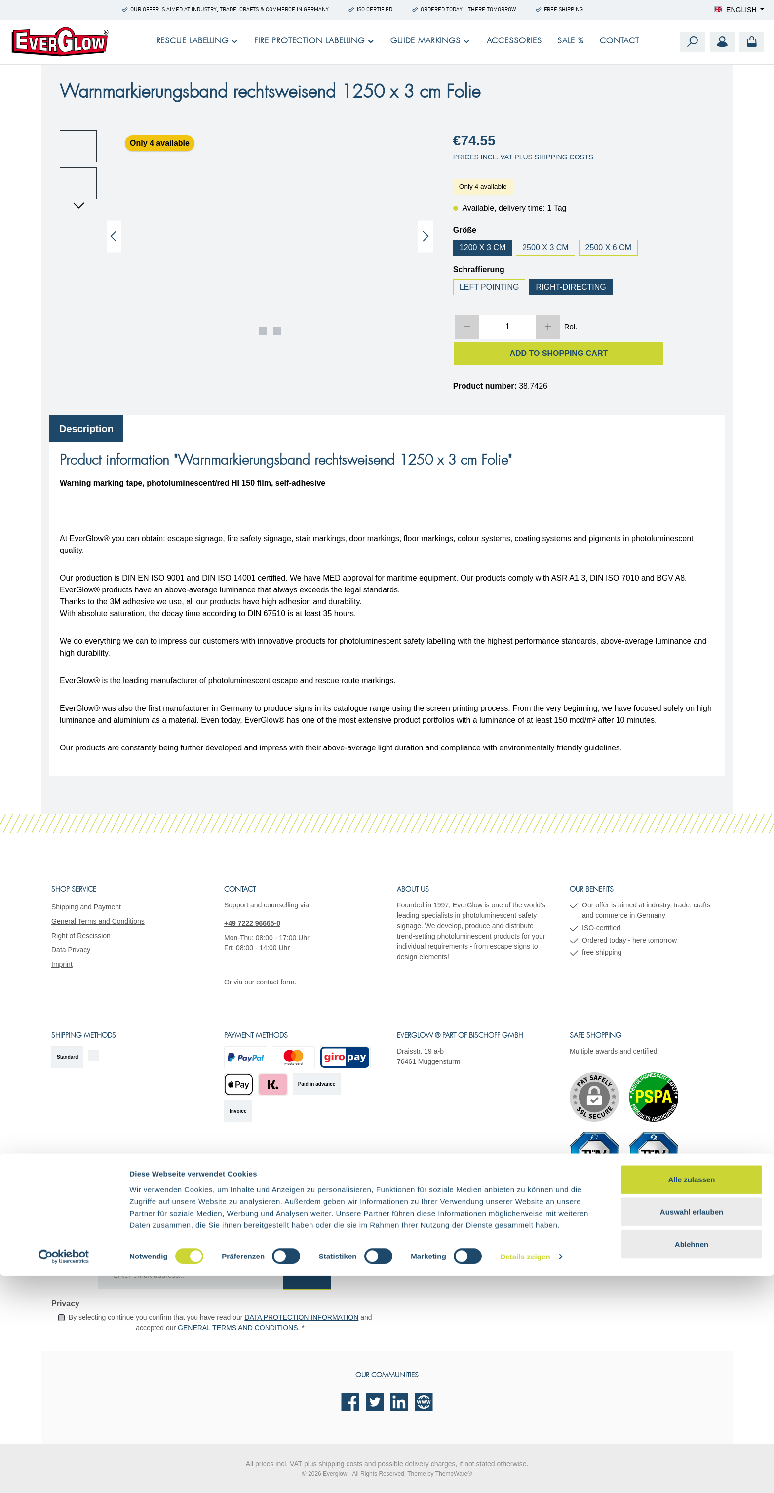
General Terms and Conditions (98, 921)
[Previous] (114, 236)
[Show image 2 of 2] (277, 331)
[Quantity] (507, 327)
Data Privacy (70, 950)
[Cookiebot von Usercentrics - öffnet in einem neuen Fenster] (64, 1473)
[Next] (425, 236)
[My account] (722, 42)
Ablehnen (691, 1460)
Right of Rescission (81, 936)
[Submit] (307, 1276)
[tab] (86, 428)
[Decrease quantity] (467, 327)
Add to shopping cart (558, 353)
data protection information (301, 1317)
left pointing (489, 287)
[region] (246, 236)
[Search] (692, 42)
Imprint (62, 964)
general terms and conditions (238, 1328)
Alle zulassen (691, 1396)
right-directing (571, 287)
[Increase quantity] (548, 327)
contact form (275, 982)
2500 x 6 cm (608, 247)
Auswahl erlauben (691, 1428)
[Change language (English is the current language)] (739, 9)
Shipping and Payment (86, 907)
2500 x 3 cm (545, 247)
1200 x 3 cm (482, 247)
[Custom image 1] (653, 1097)
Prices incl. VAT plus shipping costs (523, 157)
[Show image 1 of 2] (263, 331)
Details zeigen (525, 1473)
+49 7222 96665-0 (252, 923)
